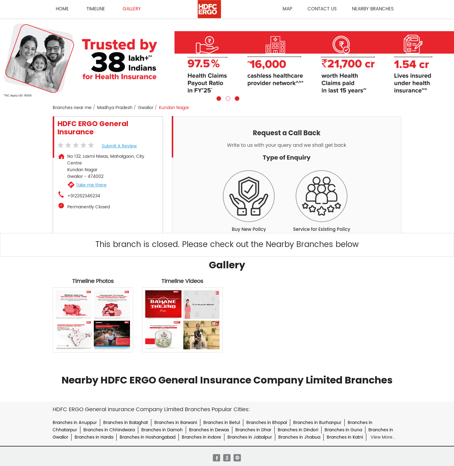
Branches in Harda (94, 437)
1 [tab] (218, 97)
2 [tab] (227, 97)
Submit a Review (119, 146)
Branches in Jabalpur (249, 437)
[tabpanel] (227, 59)
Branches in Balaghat (125, 422)
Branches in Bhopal (266, 422)
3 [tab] (236, 97)
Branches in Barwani (175, 422)
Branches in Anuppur (75, 422)
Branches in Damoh (162, 429)
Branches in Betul (221, 422)
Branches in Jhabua (299, 437)
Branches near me (72, 107)
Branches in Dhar (253, 429)
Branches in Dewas (209, 429)
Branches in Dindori (298, 429)
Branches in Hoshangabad (147, 437)
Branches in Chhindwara (109, 429)
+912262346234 (83, 196)
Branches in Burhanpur (317, 422)
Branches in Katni (345, 437)
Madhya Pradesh (114, 107)
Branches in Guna (343, 429)
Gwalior (145, 107)
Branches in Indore (201, 437)
